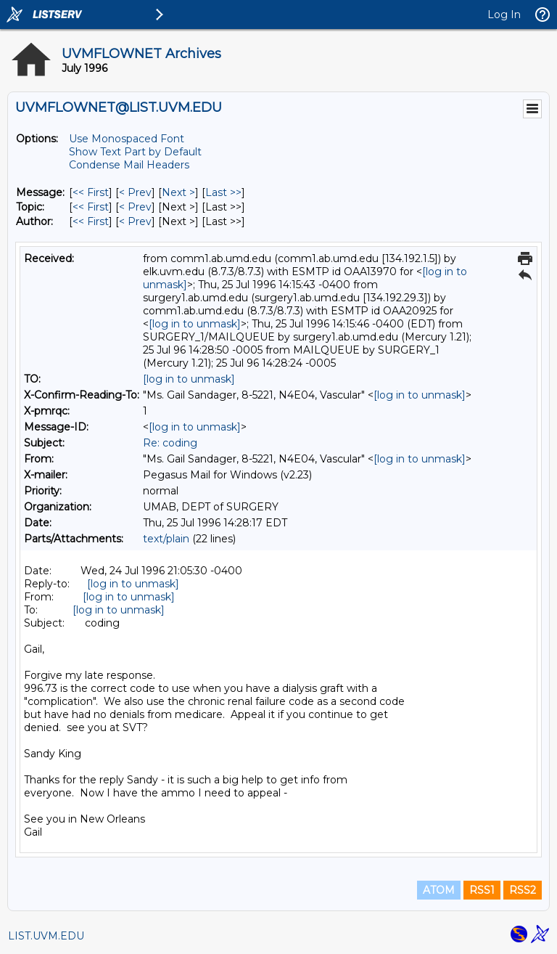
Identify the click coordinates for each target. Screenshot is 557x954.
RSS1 (482, 890)
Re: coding (170, 442)
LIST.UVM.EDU (46, 935)
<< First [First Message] (91, 192)
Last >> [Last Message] (223, 192)
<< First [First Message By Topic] (91, 206)
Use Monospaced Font (126, 138)
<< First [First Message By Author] (91, 221)
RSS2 (522, 890)
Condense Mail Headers (129, 164)
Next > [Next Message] (178, 192)
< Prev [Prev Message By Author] (135, 221)
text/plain (166, 538)
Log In (504, 14)
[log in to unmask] (195, 323)
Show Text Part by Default (135, 151)
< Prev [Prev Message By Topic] (135, 206)
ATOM (439, 890)
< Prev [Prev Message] (135, 192)
